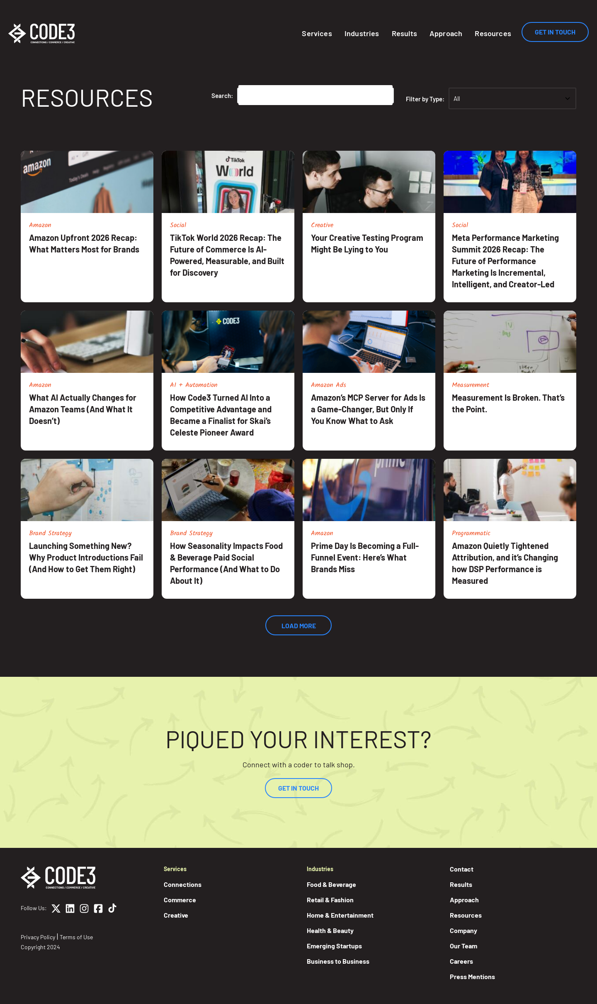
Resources (493, 33)
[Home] (41, 33)
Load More (299, 625)
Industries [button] (362, 33)
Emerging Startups (334, 946)
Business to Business (338, 961)
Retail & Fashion (330, 900)
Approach (446, 33)
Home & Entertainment (340, 915)
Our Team (463, 946)
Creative (176, 915)
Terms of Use (76, 936)
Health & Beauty (330, 930)
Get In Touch (555, 32)
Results (404, 33)
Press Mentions (472, 976)
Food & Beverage (331, 884)
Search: (222, 95)
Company (463, 930)
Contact (461, 869)
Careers (461, 961)
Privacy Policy (38, 936)
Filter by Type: (425, 99)
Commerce (180, 900)
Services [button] (317, 33)
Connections (182, 884)
